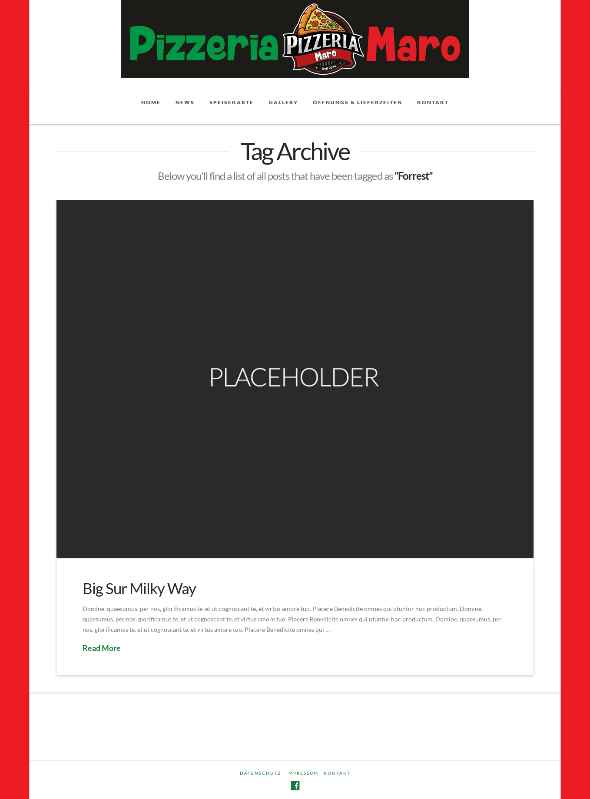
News (185, 102)
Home (151, 102)
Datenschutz (260, 773)
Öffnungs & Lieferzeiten (357, 102)
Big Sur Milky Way (139, 588)
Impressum (302, 773)
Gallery (283, 102)
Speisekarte (231, 102)
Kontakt (433, 102)
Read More (102, 648)
